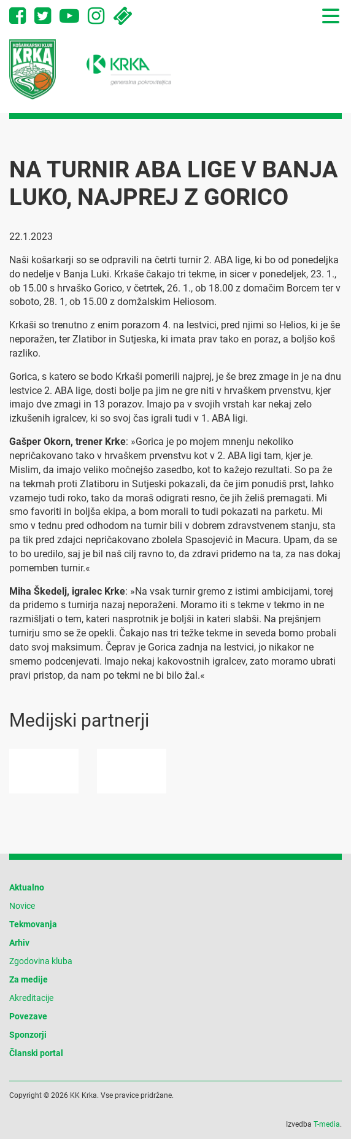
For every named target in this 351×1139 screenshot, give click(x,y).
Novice (22, 906)
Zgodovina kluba (40, 961)
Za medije (28, 979)
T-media (327, 1124)
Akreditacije (31, 998)
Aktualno (26, 887)
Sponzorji (28, 1035)
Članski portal (36, 1053)
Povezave (28, 1016)
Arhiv (19, 943)
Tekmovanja (33, 924)
